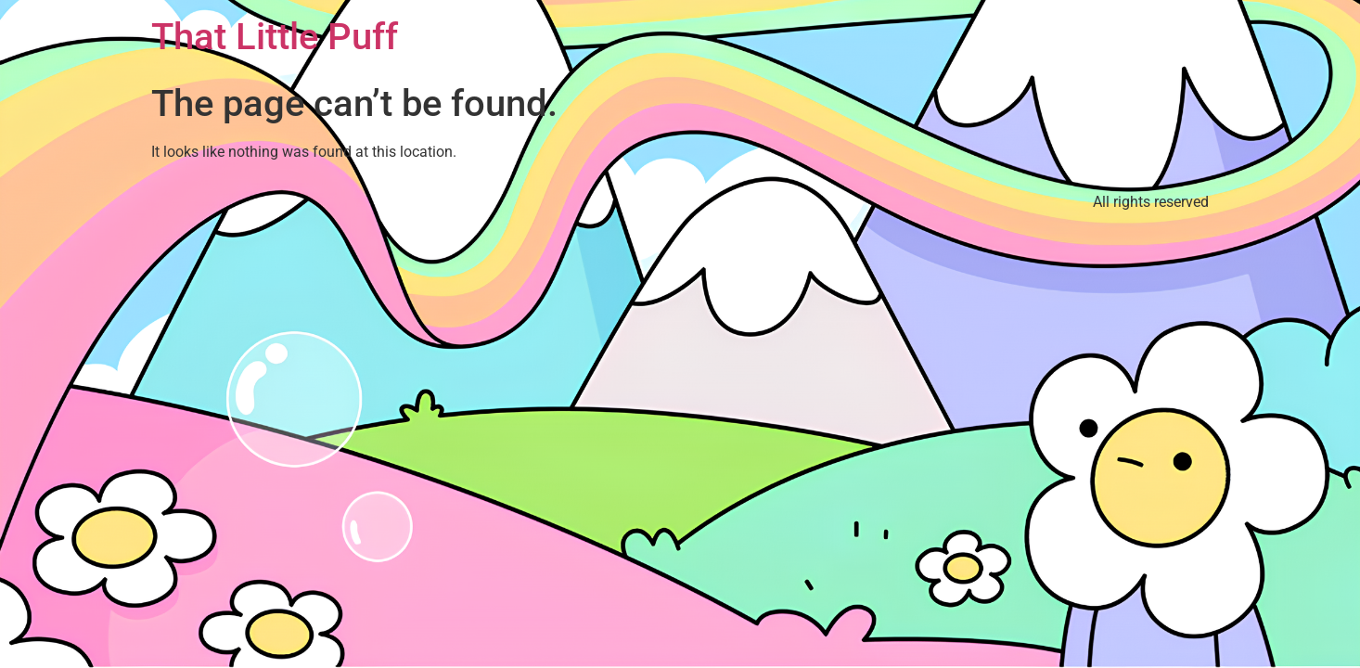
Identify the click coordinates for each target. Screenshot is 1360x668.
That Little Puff (274, 36)
